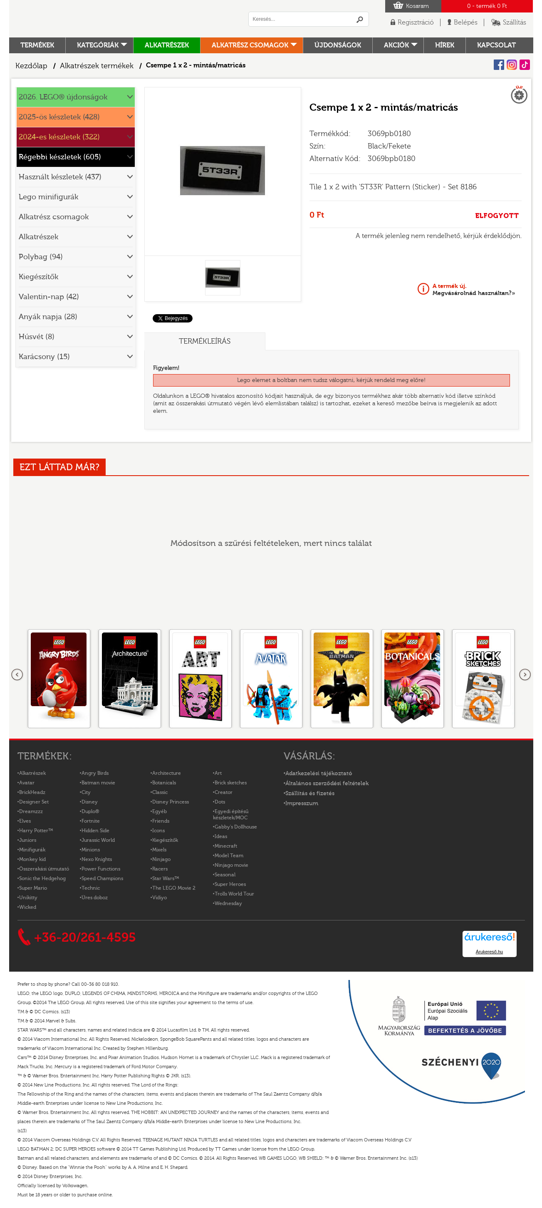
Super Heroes (230, 884)
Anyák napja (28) (48, 317)
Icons (158, 830)
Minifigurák (32, 850)
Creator (224, 792)
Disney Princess (170, 802)
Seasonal (225, 875)
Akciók (396, 45)
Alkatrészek (167, 45)
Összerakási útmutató (44, 869)
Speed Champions (102, 878)
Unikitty (28, 897)
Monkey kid (32, 859)
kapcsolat (496, 45)
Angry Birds (95, 773)
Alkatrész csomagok (250, 45)
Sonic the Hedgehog (42, 878)
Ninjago (161, 859)
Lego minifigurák (48, 197)
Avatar (27, 783)
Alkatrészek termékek (97, 66)
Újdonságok (337, 45)
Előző (17, 675)
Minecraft (226, 846)
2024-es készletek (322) (59, 137)
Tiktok (525, 65)
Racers (160, 869)
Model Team (229, 855)
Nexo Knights (97, 859)
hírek (444, 45)
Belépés (466, 22)
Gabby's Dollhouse (236, 827)
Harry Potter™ (36, 830)
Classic (160, 792)
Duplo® (90, 811)
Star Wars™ (165, 878)
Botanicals (164, 783)
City (86, 792)
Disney (90, 802)
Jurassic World (98, 840)
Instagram (512, 65)
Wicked (27, 907)
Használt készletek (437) (60, 177)
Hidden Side (95, 830)
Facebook (499, 65)
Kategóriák (98, 45)
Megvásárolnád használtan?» (474, 290)
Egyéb (159, 811)
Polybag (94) (41, 257)
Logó (124, 18)
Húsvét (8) (36, 336)
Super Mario (33, 888)
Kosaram (417, 6)
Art (218, 773)
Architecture (166, 773)
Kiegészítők (38, 277)
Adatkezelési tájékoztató (318, 773)
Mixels (159, 850)
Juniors (27, 840)
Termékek (37, 45)
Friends (160, 821)
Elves (25, 821)
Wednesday (228, 903)
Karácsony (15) (44, 356)
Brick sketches (231, 783)
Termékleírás (204, 341)
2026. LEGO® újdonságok (63, 97)
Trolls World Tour (234, 894)
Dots (220, 802)
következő (525, 675)
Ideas (221, 836)
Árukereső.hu (489, 951)
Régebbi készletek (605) (60, 157)
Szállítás (514, 22)
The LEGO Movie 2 (174, 888)
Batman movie (98, 783)
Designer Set (34, 802)
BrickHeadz (32, 792)
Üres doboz (95, 897)
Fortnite (91, 821)
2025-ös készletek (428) (59, 117)
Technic (91, 888)
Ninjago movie (231, 865)
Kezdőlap (31, 66)
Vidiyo (159, 897)
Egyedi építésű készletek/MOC (230, 815)
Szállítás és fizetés (309, 793)
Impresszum (301, 803)
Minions (91, 850)
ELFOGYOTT (497, 216)
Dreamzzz (31, 811)
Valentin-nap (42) (49, 297)
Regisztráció (416, 22)
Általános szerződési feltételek (327, 783)
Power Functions (101, 869)
